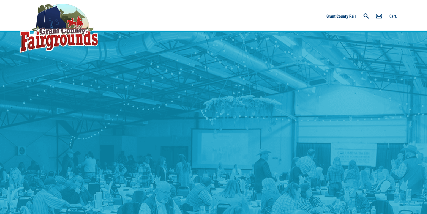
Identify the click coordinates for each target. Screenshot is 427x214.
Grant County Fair (341, 16)
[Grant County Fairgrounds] (59, 28)
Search (366, 16)
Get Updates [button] (379, 16)
